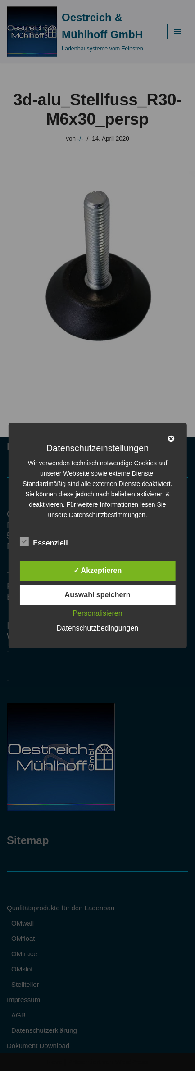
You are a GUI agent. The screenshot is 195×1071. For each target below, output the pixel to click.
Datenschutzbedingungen (97, 628)
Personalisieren (97, 613)
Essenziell (43, 541)
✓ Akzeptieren (97, 570)
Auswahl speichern (98, 595)
